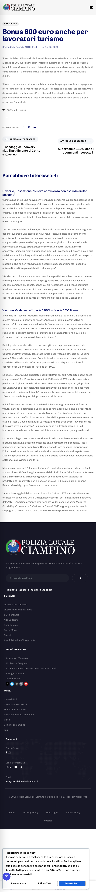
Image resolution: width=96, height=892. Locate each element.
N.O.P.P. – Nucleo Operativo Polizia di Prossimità (31, 668)
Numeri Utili (10, 699)
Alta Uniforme (11, 620)
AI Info (11, 812)
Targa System (13, 678)
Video (7, 719)
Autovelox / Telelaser (17, 658)
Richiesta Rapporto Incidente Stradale (29, 589)
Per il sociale (11, 625)
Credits (48, 820)
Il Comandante (11, 614)
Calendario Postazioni (15, 704)
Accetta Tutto (72, 883)
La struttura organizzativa (18, 609)
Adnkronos (10, 24)
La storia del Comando (15, 604)
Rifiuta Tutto (45, 883)
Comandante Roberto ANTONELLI (19, 47)
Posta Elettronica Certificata (19, 714)
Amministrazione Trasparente (19, 640)
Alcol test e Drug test (17, 663)
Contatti (8, 635)
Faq (6, 730)
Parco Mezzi (10, 630)
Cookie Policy (73, 812)
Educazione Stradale (15, 709)
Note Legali (52, 812)
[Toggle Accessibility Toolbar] (6, 876)
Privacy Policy (30, 812)
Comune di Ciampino (14, 725)
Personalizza (18, 883)
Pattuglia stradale (15, 673)
